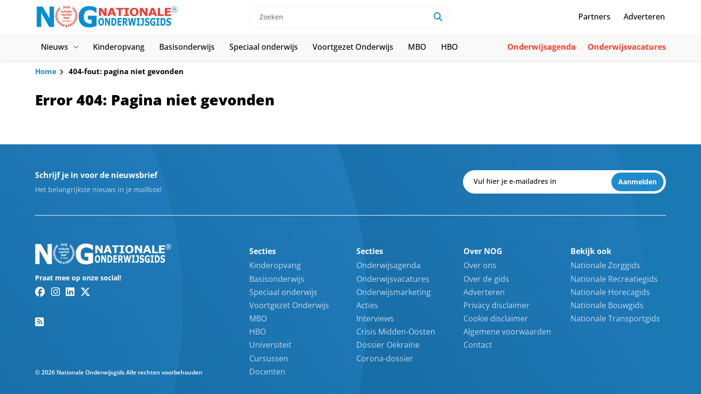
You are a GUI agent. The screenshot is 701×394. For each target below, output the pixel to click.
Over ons (480, 265)
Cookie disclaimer (495, 318)
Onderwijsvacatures (627, 46)
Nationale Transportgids (615, 318)
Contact (477, 344)
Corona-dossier (384, 358)
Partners (594, 16)
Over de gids (486, 279)
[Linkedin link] (70, 291)
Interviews (375, 318)
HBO (449, 46)
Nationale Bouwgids (607, 305)
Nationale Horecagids (610, 292)
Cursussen (268, 358)
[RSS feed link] (39, 322)
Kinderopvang (119, 46)
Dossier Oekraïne (388, 344)
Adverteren (644, 16)
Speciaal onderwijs (263, 46)
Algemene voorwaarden (507, 331)
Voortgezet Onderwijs (353, 46)
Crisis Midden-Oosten (395, 331)
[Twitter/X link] (85, 291)
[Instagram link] (55, 291)
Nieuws (59, 46)
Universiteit (270, 344)
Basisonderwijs (187, 46)
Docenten (267, 371)
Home (45, 71)
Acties (367, 305)
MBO (417, 46)
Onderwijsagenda (541, 46)
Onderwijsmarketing (393, 292)
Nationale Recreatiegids (614, 279)
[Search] (438, 17)
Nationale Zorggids (605, 265)
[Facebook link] (40, 291)
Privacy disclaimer (496, 305)
